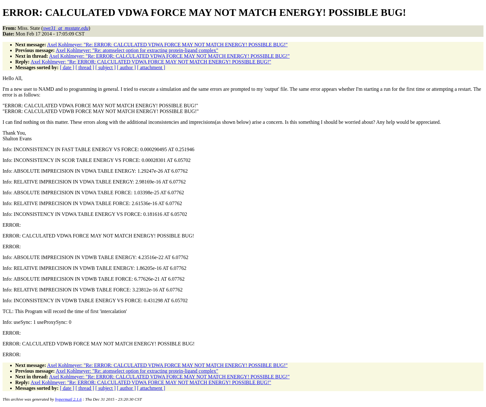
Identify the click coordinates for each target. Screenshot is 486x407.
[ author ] (126, 67)
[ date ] (67, 67)
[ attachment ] (151, 67)
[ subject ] (105, 67)
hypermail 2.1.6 (68, 399)
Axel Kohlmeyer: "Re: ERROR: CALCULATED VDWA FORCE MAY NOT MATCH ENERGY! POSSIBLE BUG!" (167, 44)
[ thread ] (84, 67)
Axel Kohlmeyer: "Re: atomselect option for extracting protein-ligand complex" (137, 50)
